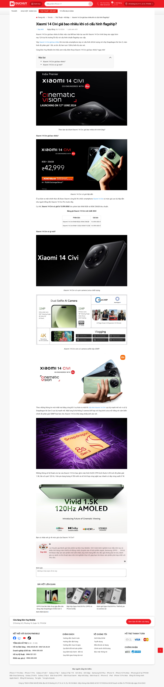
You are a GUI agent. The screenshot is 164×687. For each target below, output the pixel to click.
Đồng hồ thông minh (136, 675)
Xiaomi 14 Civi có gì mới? (52, 65)
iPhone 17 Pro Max (16, 673)
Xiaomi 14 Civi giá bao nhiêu (49, 42)
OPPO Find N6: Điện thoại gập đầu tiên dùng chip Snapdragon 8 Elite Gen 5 (50, 607)
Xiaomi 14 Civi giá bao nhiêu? (54, 62)
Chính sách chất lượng (102, 648)
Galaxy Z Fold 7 (42, 673)
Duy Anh (41, 29)
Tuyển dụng (98, 641)
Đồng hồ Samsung (26, 678)
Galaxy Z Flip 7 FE (67, 673)
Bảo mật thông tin (100, 652)
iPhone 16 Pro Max (122, 673)
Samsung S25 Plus (98, 673)
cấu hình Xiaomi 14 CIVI (97, 407)
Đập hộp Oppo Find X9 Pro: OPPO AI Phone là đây (79, 607)
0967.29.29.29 (44, 647)
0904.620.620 (37, 650)
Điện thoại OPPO (56, 675)
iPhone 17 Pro (30, 673)
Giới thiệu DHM (99, 638)
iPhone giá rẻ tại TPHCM (140, 673)
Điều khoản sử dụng (101, 645)
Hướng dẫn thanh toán (71, 638)
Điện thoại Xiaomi (70, 675)
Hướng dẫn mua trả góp (72, 645)
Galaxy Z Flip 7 (54, 673)
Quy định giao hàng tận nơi (73, 655)
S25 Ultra (78, 673)
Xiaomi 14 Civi (98, 199)
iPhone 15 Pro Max (121, 675)
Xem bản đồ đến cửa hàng (138, 622)
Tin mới (14, 11)
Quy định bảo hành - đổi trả (73, 652)
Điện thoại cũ (94, 675)
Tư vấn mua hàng (67, 11)
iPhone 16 (110, 673)
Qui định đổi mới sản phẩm (72, 648)
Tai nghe (38, 678)
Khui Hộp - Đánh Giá (29, 11)
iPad (111, 675)
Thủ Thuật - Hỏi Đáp (48, 11)
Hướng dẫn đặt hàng (70, 641)
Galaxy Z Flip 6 (43, 675)
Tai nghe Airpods (48, 678)
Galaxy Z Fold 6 (31, 675)
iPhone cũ (104, 675)
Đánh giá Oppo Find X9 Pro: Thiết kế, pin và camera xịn (111, 607)
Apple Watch (14, 678)
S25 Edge (87, 673)
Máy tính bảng (83, 675)
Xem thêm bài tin (42, 612)
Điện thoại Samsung (17, 675)
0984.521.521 (31, 654)
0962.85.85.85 (32, 647)
